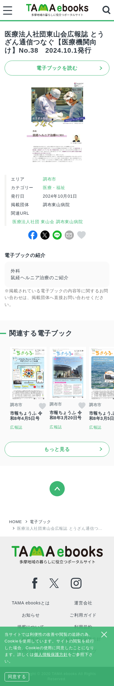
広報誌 (16, 427)
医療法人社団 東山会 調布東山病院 (47, 221)
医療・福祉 (54, 187)
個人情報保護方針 (51, 654)
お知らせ (31, 615)
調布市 (50, 179)
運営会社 (83, 602)
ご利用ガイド (83, 615)
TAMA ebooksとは (31, 602)
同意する (17, 676)
